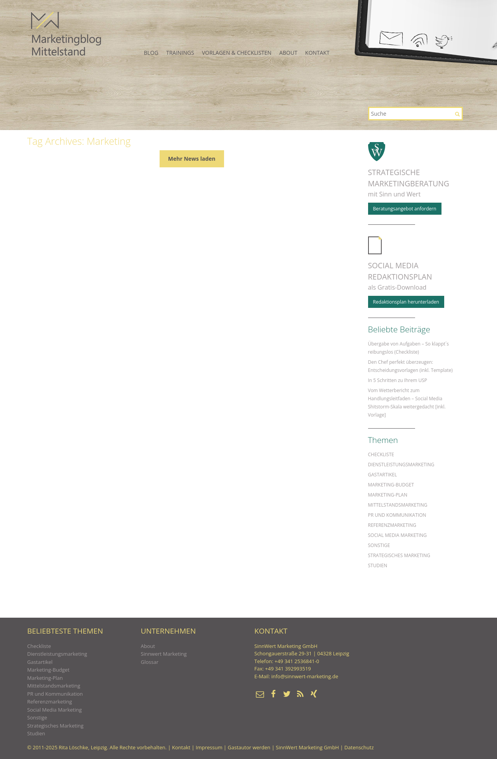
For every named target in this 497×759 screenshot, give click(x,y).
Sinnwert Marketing (164, 653)
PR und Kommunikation (397, 515)
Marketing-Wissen (66, 34)
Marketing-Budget (391, 484)
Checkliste (381, 454)
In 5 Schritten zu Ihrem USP (397, 380)
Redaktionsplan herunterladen (406, 302)
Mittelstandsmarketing (397, 505)
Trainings (180, 52)
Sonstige (379, 545)
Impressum (209, 747)
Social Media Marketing (397, 535)
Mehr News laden (191, 158)
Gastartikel (382, 474)
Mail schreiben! (391, 38)
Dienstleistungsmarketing (401, 464)
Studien (378, 565)
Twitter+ (443, 42)
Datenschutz (359, 747)
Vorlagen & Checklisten (236, 52)
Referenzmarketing (392, 525)
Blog (151, 52)
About (288, 52)
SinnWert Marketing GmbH (307, 747)
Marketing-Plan (388, 495)
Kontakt (317, 52)
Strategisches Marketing (399, 555)
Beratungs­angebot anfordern (404, 208)
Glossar (149, 661)
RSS (418, 40)
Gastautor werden (249, 747)
